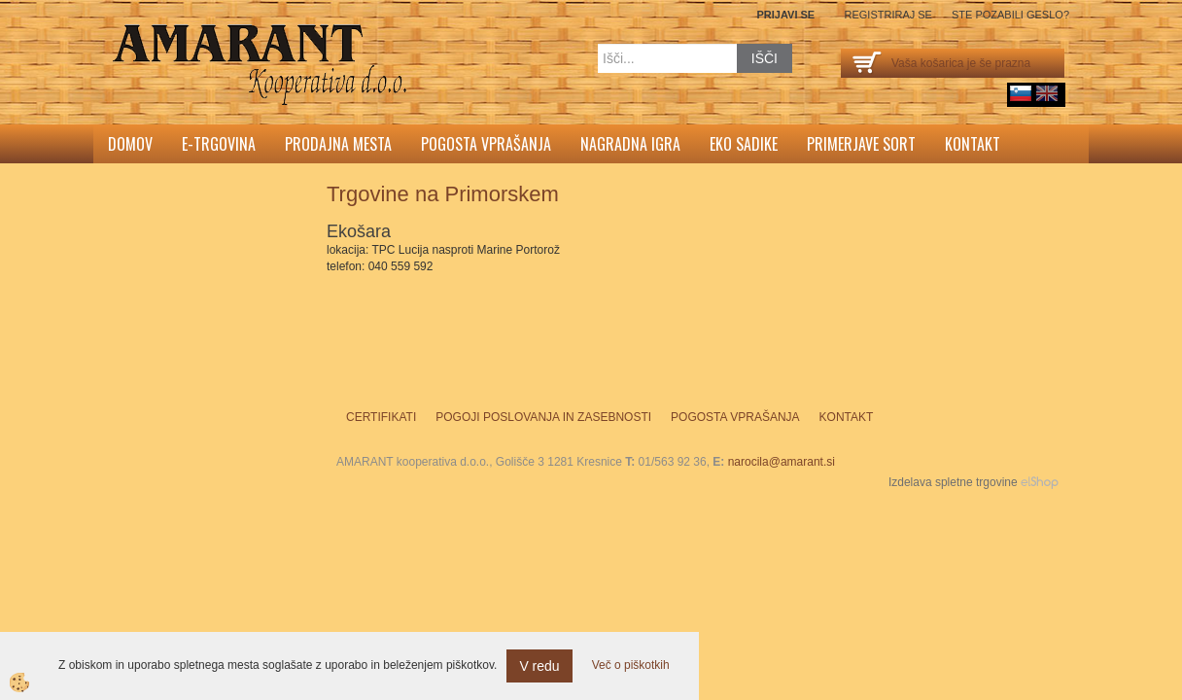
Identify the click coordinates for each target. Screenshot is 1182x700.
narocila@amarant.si (781, 462)
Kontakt (972, 144)
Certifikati (381, 417)
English (1047, 93)
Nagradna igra (630, 144)
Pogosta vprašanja (486, 144)
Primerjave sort (861, 144)
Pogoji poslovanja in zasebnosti (543, 417)
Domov (130, 144)
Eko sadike (744, 144)
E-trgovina (219, 144)
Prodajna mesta (338, 144)
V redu (539, 666)
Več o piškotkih (631, 665)
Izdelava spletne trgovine (953, 482)
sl (1020, 93)
